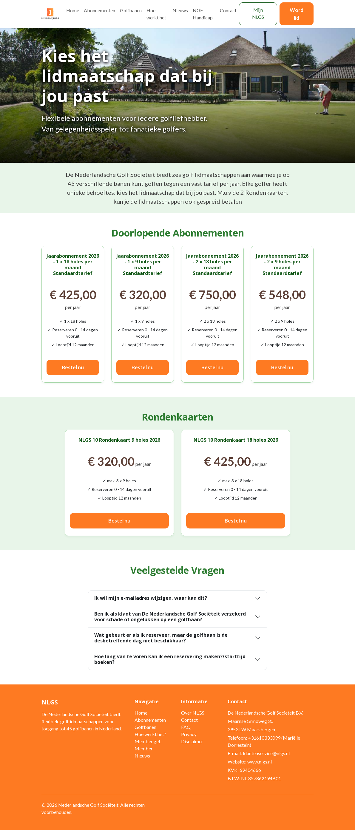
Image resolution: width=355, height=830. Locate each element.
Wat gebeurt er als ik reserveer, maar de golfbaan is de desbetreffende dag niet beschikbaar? (161, 638)
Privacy (189, 734)
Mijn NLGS (258, 13)
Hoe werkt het (156, 13)
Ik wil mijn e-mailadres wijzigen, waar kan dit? (150, 598)
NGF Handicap (203, 13)
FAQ (186, 727)
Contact (228, 10)
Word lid (296, 14)
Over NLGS (192, 712)
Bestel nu (73, 367)
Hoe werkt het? (150, 734)
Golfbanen (131, 10)
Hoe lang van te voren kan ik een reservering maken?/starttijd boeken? (170, 659)
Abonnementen (99, 10)
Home (72, 10)
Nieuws (180, 10)
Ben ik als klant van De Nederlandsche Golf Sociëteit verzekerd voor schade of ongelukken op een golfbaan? (170, 616)
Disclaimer (192, 741)
